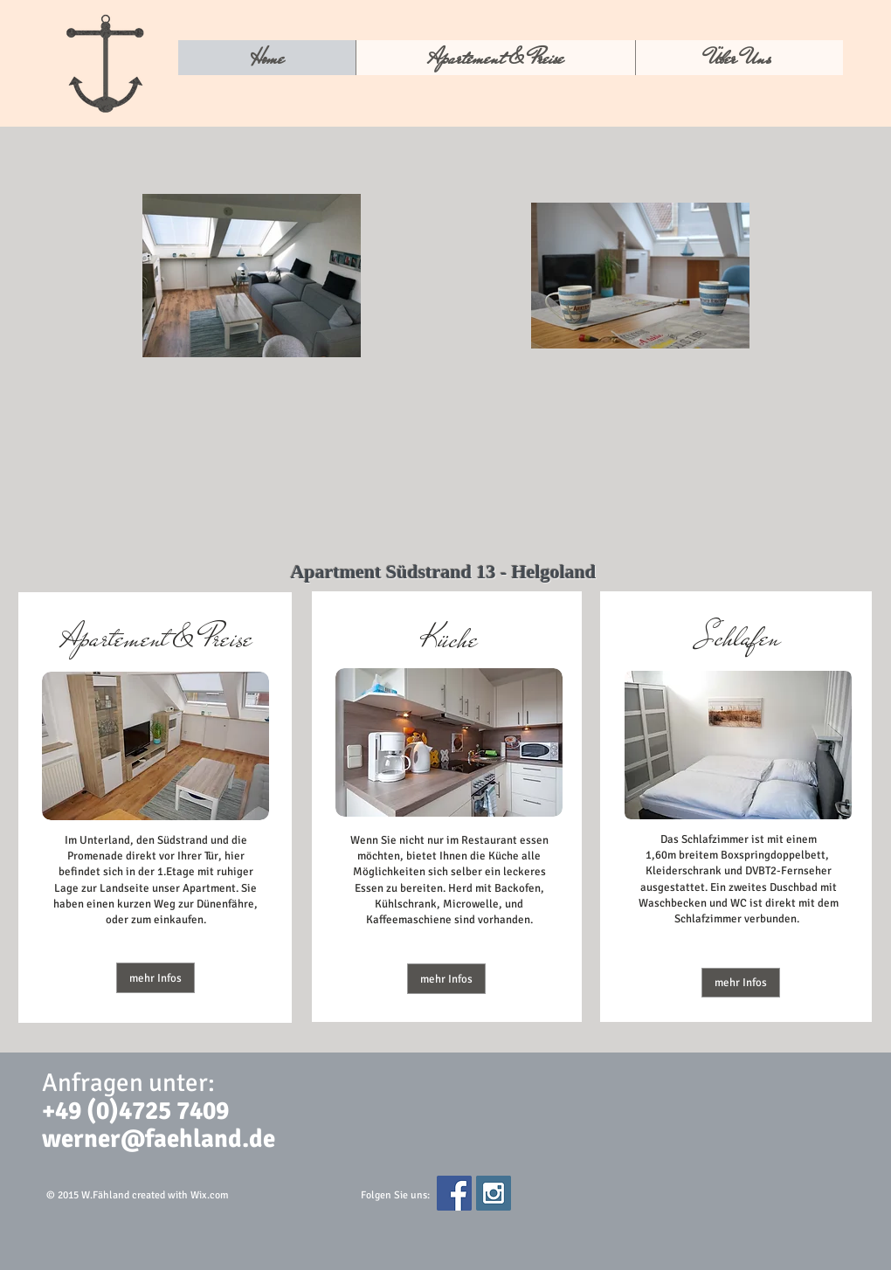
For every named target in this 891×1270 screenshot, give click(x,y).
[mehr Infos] (155, 978)
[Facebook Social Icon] (454, 1193)
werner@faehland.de (158, 1138)
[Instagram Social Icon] (493, 1193)
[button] (446, 978)
